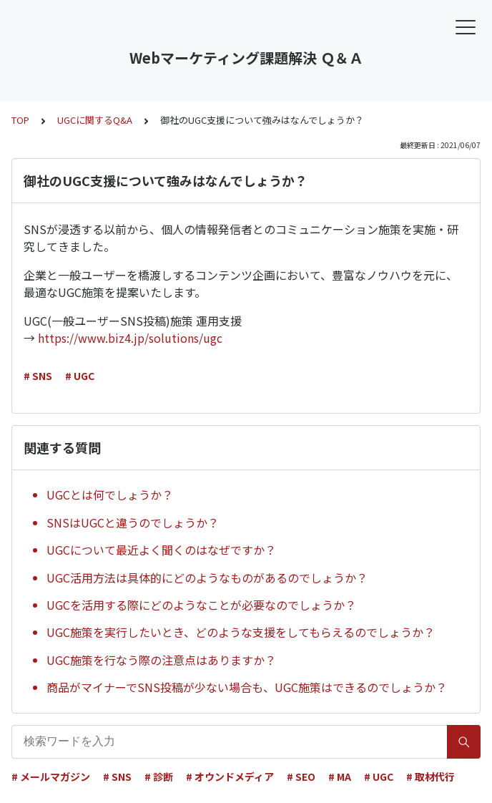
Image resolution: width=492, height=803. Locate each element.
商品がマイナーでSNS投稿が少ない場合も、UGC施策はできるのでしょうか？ (246, 687)
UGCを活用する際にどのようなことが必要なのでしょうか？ (201, 604)
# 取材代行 (430, 776)
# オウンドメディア (230, 776)
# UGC (79, 376)
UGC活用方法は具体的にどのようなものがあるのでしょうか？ (207, 577)
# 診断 (158, 776)
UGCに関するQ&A (94, 120)
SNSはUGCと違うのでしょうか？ (132, 522)
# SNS (38, 376)
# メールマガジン (50, 776)
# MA (339, 776)
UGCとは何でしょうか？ (109, 494)
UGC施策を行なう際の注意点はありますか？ (161, 659)
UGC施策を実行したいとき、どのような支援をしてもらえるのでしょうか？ (240, 632)
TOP (20, 120)
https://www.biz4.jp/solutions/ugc (130, 337)
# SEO (301, 776)
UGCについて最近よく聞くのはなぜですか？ (161, 549)
